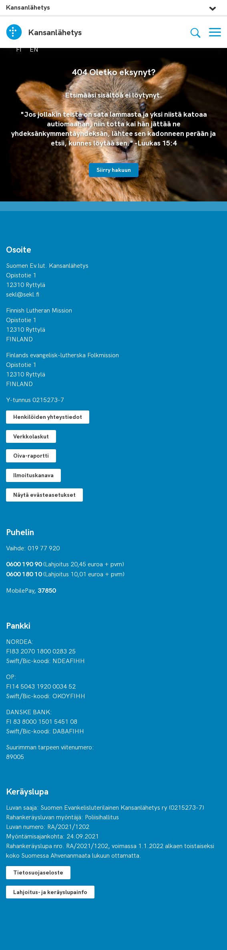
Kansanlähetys (28, 7)
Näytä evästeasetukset (44, 494)
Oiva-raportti (31, 455)
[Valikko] (215, 32)
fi (19, 48)
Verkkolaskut (31, 436)
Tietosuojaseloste (38, 872)
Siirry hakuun (113, 169)
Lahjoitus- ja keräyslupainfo (50, 892)
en (34, 48)
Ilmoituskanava (33, 475)
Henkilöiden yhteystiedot (47, 416)
